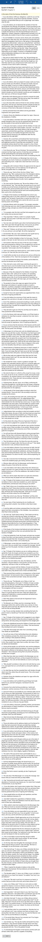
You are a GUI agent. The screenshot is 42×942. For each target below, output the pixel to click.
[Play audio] (35, 2)
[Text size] (11, 2)
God (34, 8)
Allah (38, 8)
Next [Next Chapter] (8, 936)
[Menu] (6, 2)
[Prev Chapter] (3, 936)
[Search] (31, 2)
